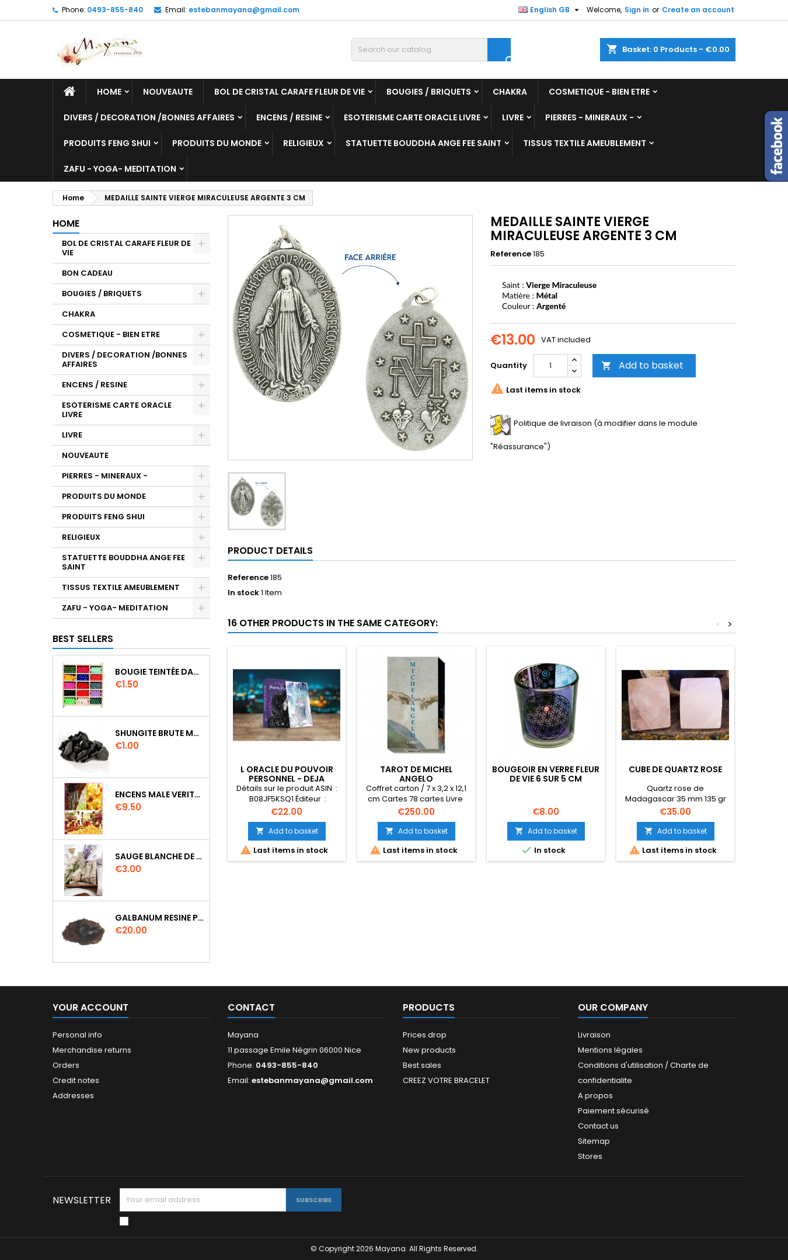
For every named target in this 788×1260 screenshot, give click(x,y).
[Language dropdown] (550, 10)
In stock (243, 593)
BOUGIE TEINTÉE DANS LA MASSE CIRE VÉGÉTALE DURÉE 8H (160, 671)
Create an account (698, 10)
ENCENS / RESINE (289, 117)
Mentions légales (610, 1050)
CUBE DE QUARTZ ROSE (675, 769)
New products (429, 1050)
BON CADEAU (87, 273)
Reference (510, 254)
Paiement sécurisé (613, 1110)
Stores (590, 1156)
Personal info (77, 1034)
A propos (595, 1095)
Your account (90, 1007)
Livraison (594, 1034)
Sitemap (594, 1141)
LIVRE (513, 117)
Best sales (422, 1065)
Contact (251, 1007)
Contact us (598, 1125)
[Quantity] (550, 365)
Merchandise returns (92, 1050)
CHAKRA (510, 92)
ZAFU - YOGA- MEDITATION (120, 169)
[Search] (431, 49)
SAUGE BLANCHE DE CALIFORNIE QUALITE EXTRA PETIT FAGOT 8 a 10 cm (160, 856)
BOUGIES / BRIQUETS (428, 92)
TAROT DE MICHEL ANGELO (416, 774)
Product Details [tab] (270, 550)
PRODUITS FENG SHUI (107, 143)
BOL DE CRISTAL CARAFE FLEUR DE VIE (289, 92)
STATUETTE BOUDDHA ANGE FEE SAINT (423, 143)
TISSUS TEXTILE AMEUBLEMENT (584, 143)
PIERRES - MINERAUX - (589, 117)
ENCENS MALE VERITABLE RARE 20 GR (160, 794)
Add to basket (642, 365)
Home (109, 92)
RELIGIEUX (303, 143)
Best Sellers (83, 638)
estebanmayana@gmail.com (244, 10)
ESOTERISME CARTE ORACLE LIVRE (412, 117)
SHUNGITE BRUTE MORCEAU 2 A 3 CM (160, 733)
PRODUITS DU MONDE (216, 143)
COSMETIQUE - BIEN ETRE (599, 92)
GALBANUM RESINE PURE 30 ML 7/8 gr (160, 917)
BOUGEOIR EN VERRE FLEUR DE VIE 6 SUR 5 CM (545, 774)
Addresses (73, 1095)
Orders (66, 1065)
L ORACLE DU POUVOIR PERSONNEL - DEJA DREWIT (286, 778)
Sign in (637, 10)
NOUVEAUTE (168, 92)
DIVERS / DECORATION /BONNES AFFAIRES (149, 117)
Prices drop (425, 1034)
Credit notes (76, 1080)
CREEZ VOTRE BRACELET (446, 1080)
